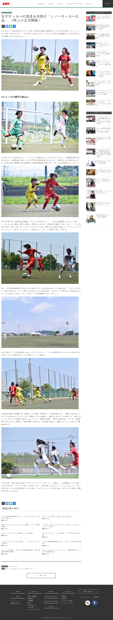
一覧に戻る (41, 575)
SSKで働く (30, 607)
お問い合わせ (88, 591)
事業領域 (30, 598)
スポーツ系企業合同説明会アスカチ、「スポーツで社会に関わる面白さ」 (103, 130)
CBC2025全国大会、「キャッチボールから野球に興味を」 (103, 53)
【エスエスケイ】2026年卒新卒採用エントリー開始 (103, 139)
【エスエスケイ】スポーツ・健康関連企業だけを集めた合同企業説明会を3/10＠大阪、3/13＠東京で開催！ (103, 153)
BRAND (51, 3)
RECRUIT (108, 3)
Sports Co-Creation (13, 566)
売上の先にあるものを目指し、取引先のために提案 (103, 171)
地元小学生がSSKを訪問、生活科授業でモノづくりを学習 (103, 27)
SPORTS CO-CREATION (74, 3)
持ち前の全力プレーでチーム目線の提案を (103, 162)
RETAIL (60, 3)
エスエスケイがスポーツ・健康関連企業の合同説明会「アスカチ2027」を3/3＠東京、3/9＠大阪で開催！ (103, 120)
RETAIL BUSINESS (51, 596)
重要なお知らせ (15, 603)
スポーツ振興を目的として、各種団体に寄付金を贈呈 (103, 35)
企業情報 (30, 600)
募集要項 (64, 596)
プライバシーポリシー (85, 597)
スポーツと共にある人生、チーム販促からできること (103, 180)
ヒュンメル (10, 568)
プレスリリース (15, 601)
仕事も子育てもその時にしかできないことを (103, 204)
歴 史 (29, 603)
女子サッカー (30, 568)
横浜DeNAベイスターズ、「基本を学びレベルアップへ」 (103, 44)
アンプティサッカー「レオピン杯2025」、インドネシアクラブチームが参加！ (103, 103)
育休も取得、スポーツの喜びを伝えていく (103, 192)
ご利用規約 (96, 597)
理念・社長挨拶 (32, 596)
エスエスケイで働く (67, 600)
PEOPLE (88, 3)
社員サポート (31, 605)
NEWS (17, 596)
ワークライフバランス (33, 609)
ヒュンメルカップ (19, 568)
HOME (17, 591)
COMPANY (40, 3)
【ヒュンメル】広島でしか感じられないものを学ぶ (57, 516)
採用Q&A (64, 598)
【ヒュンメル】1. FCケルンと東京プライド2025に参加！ (17, 533)
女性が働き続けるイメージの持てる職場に (103, 216)
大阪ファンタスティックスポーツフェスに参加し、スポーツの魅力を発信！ (103, 63)
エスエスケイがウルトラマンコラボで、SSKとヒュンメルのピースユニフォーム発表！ (103, 73)
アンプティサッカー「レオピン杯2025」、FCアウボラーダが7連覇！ (104, 92)
